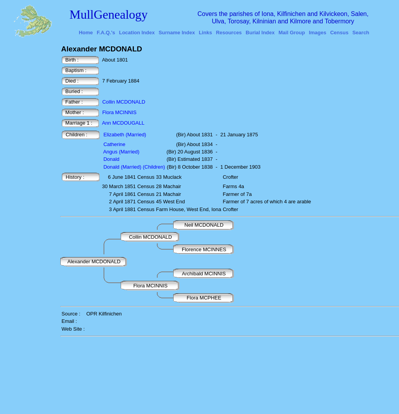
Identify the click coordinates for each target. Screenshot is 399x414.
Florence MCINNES (204, 249)
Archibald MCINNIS (204, 274)
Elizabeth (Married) (125, 134)
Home (86, 32)
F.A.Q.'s (106, 32)
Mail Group (292, 32)
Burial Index (260, 32)
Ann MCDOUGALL (123, 123)
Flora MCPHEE (205, 298)
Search (360, 32)
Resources (229, 32)
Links (205, 32)
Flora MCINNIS (119, 112)
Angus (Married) (121, 152)
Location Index (137, 32)
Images (317, 32)
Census (339, 32)
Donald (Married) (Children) (134, 167)
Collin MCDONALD (124, 102)
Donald (112, 159)
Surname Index (176, 32)
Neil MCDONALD (205, 225)
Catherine (114, 144)
